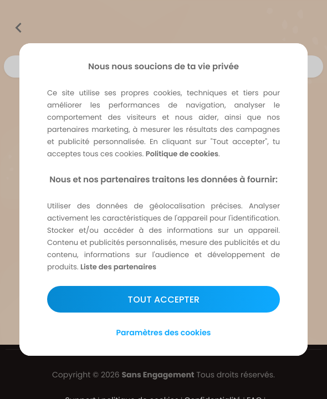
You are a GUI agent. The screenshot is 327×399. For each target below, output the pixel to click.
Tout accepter (163, 299)
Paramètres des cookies (163, 332)
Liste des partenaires (118, 267)
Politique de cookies (182, 154)
